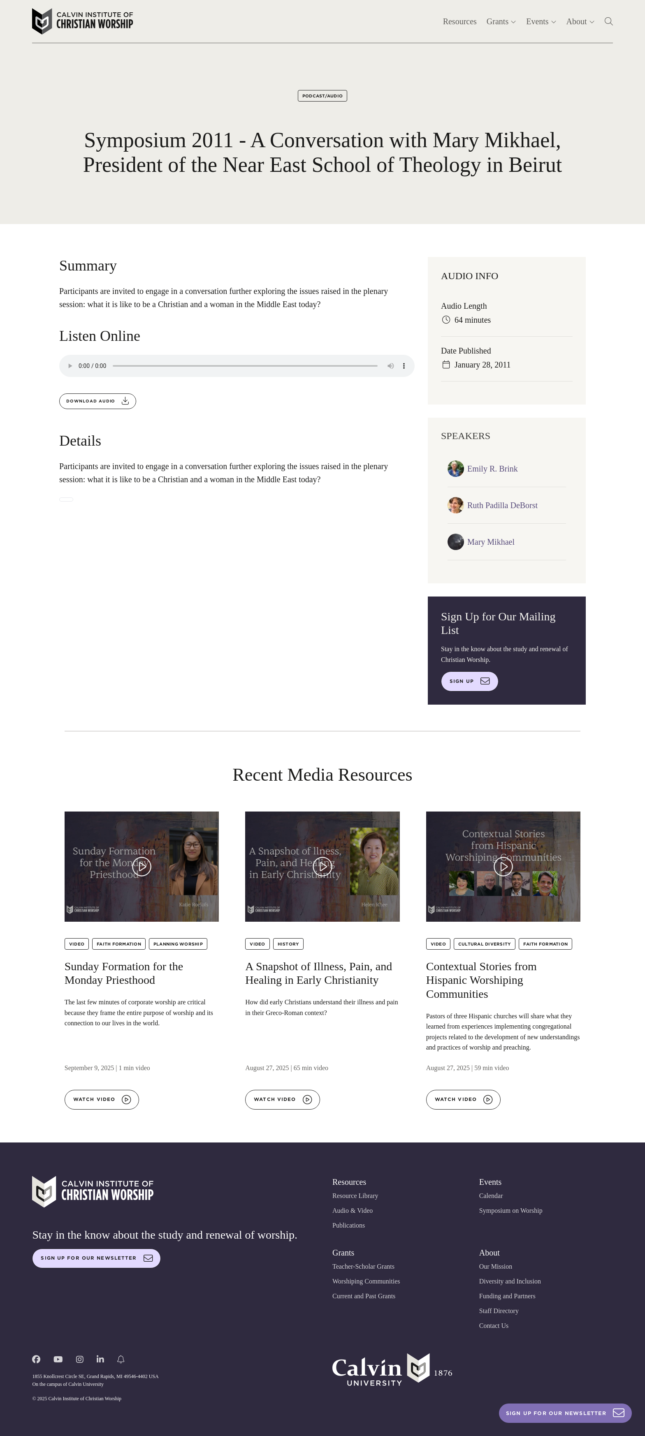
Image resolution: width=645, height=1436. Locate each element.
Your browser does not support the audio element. (237, 366)
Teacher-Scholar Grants (363, 1266)
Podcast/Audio (322, 95)
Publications (348, 1225)
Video (76, 943)
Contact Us (494, 1325)
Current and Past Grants (363, 1296)
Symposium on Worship (511, 1210)
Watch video (102, 1099)
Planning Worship (178, 943)
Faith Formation (119, 943)
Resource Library (355, 1195)
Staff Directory (499, 1310)
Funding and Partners (507, 1296)
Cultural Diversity (484, 943)
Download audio (97, 401)
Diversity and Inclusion (510, 1281)
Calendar (491, 1195)
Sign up (470, 681)
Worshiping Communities (366, 1281)
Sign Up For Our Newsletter (565, 1413)
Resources (460, 21)
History (288, 943)
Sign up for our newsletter (97, 1258)
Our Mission (495, 1266)
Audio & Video (352, 1210)
